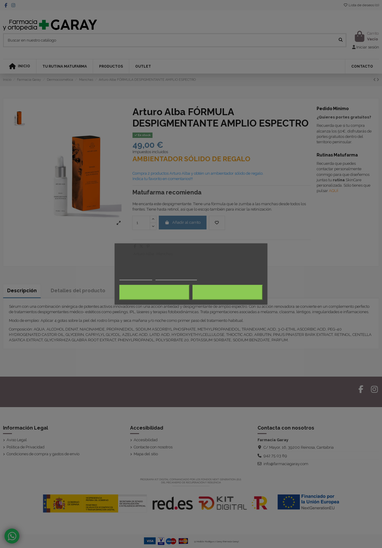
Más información (135, 277)
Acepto (228, 293)
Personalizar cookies (176, 277)
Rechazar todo (154, 293)
